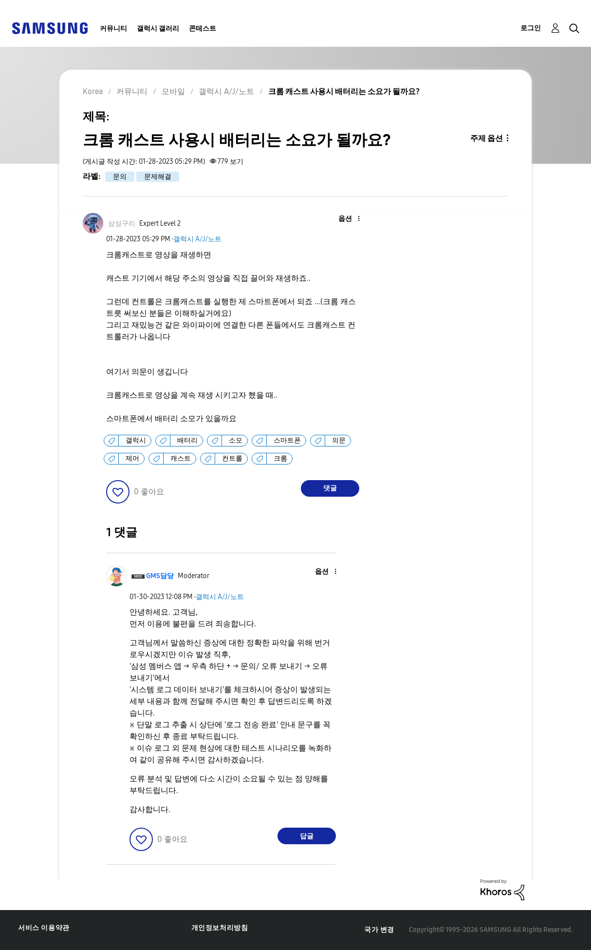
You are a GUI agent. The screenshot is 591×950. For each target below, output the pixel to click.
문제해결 (157, 177)
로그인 (530, 28)
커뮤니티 (113, 28)
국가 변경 (379, 930)
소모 (235, 440)
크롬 (280, 458)
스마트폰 (287, 440)
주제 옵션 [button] (486, 138)
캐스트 (180, 458)
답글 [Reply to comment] (307, 836)
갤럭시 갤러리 (158, 28)
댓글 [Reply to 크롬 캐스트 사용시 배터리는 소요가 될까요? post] (330, 488)
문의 (120, 177)
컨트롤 (232, 458)
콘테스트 (202, 28)
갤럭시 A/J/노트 (197, 239)
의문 (339, 440)
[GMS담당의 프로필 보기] (160, 576)
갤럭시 (136, 440)
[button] (342, 219)
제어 (132, 458)
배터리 (187, 440)
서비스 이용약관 (44, 928)
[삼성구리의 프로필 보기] (121, 223)
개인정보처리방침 (219, 928)
